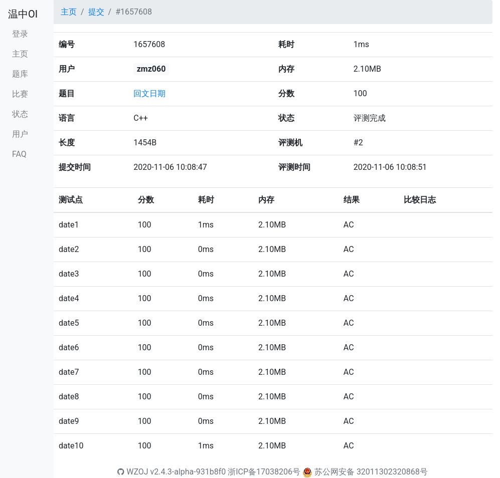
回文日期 (149, 93)
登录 (20, 34)
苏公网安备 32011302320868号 (371, 471)
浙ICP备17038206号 (264, 471)
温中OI (23, 14)
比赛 (20, 94)
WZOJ (132, 471)
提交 (96, 12)
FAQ (19, 154)
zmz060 (151, 69)
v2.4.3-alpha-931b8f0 (188, 471)
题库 (20, 74)
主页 (20, 54)
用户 (20, 134)
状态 (20, 114)
